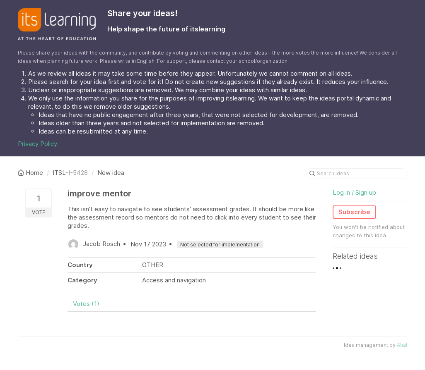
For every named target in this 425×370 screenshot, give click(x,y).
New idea (110, 173)
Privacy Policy (37, 144)
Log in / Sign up (354, 192)
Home (31, 173)
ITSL (59, 173)
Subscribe (354, 212)
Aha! (402, 345)
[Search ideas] (356, 173)
